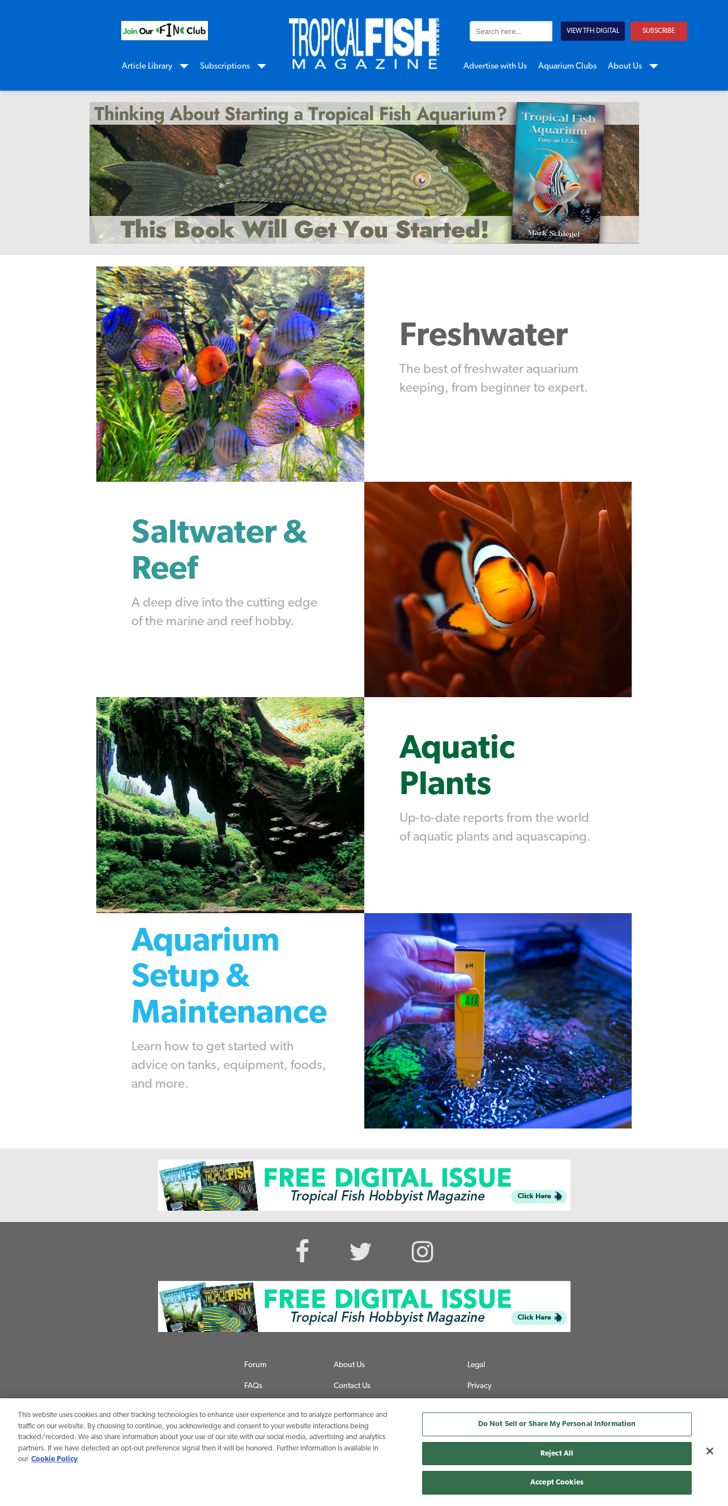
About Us (625, 66)
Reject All (556, 1453)
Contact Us (352, 1386)
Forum (255, 1365)
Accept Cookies (557, 1482)
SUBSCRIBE (658, 31)
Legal (476, 1365)
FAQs (253, 1386)
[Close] (709, 1451)
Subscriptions (225, 66)
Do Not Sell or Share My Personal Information (557, 1424)
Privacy (479, 1386)
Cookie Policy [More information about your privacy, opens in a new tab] (54, 1459)
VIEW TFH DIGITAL (593, 31)
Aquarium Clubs (567, 66)
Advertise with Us (495, 66)
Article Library (147, 66)
